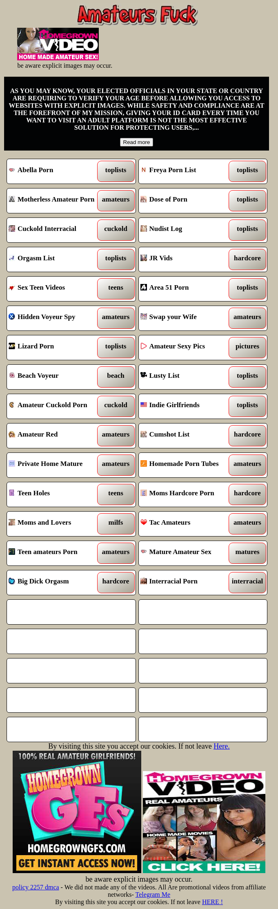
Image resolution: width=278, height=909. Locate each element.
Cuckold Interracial (55, 230)
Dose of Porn (186, 200)
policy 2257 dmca (35, 887)
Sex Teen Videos (55, 288)
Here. (221, 746)
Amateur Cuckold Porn (55, 406)
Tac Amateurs (186, 523)
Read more (136, 142)
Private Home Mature (55, 465)
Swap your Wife (186, 318)
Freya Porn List (186, 171)
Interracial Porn (186, 582)
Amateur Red (55, 435)
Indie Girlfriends (186, 406)
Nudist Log (186, 230)
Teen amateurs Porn (55, 553)
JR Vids (186, 259)
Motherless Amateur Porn (55, 200)
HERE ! (212, 901)
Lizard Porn (55, 347)
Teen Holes (55, 494)
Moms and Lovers (55, 523)
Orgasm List (55, 259)
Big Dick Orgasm (55, 582)
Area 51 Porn (186, 288)
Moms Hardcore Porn (186, 494)
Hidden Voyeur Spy (55, 318)
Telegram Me (153, 894)
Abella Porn (55, 171)
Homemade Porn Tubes (186, 465)
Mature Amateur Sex (186, 553)
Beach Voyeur (55, 377)
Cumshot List (186, 435)
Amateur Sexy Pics (186, 347)
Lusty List (186, 377)
